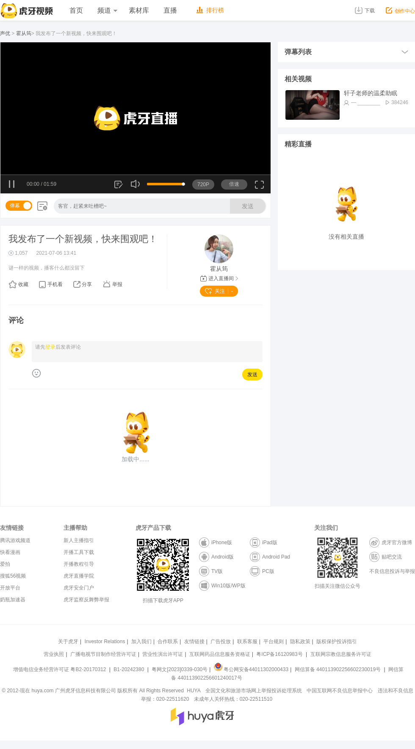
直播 (170, 10)
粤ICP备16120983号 (279, 654)
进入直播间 (219, 278)
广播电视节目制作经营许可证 (103, 654)
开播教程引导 (79, 564)
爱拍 (5, 564)
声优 (5, 33)
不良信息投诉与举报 (392, 571)
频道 (107, 10)
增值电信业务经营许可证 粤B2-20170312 (60, 669)
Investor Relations (104, 641)
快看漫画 (10, 552)
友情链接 (194, 641)
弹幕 (15, 206)
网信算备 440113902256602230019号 (337, 669)
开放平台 (10, 588)
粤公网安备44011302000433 (251, 669)
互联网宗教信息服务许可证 (340, 654)
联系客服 (247, 641)
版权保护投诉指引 (336, 641)
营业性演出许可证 (162, 654)
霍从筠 (23, 33)
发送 (248, 206)
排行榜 (210, 10)
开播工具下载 (79, 552)
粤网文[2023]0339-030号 (180, 669)
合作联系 (168, 641)
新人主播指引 (79, 540)
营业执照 (54, 654)
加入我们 (141, 641)
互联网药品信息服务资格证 (219, 654)
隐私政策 (300, 641)
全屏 (259, 188)
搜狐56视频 (13, 576)
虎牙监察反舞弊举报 (86, 600)
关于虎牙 (68, 641)
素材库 (139, 10)
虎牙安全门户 (79, 588)
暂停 (12, 184)
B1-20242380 (129, 669)
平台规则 (273, 641)
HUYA (193, 691)
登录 (50, 347)
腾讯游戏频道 (15, 540)
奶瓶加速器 (12, 600)
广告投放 (220, 641)
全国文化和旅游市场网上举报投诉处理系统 (253, 691)
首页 (76, 10)
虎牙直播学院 (79, 576)
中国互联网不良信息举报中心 (340, 691)
